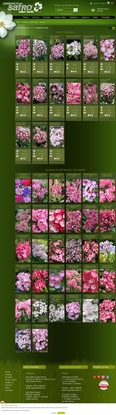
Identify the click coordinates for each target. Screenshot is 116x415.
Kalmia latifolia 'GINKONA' (105, 37)
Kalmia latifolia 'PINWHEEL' (88, 80)
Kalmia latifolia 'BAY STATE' (73, 175)
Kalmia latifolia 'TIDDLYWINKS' (55, 123)
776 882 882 (75, 5)
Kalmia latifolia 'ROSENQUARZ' (23, 296)
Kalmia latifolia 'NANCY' (23, 236)
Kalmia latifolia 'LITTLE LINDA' (21, 80)
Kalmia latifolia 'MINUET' (38, 80)
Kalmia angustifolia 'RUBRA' (56, 175)
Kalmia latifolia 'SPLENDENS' (74, 296)
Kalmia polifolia (40, 326)
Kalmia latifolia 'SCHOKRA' (105, 80)
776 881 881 (63, 5)
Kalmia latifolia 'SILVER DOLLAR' (40, 296)
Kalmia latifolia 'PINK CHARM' (40, 266)
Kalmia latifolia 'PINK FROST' (23, 266)
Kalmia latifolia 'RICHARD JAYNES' (107, 266)
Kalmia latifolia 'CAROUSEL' (55, 37)
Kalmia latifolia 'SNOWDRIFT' (57, 296)
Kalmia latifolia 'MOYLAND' (72, 80)
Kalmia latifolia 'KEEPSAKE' (107, 206)
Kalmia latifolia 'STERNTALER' (21, 123)
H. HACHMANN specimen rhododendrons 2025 (23, 176)
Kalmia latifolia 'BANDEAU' (21, 37)
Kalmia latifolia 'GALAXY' (88, 37)
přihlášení (103, 3)
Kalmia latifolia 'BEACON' (107, 296)
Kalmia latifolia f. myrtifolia (23, 326)
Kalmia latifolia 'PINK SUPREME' (57, 266)
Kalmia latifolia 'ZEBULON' (90, 296)
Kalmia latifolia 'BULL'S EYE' (23, 206)
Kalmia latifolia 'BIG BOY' (90, 175)
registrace (96, 3)
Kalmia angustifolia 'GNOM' (40, 175)
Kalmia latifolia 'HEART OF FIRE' (57, 206)
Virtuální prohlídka (70, 367)
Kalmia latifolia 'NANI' (40, 236)
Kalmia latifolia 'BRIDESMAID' (107, 175)
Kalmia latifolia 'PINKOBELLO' (74, 266)
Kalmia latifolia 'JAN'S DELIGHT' (74, 206)
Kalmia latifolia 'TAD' (40, 123)
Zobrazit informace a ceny (23, 75)
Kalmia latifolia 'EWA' (40, 206)
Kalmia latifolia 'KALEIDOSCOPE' (90, 206)
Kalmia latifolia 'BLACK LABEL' (38, 37)
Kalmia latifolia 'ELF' (73, 36)
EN (112, 3)
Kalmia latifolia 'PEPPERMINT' (107, 236)
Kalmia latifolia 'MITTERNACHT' (55, 80)
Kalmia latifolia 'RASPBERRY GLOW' (90, 266)
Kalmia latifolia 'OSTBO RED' (90, 236)
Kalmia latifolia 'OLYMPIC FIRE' (57, 236)
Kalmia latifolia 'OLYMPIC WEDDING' (73, 236)
